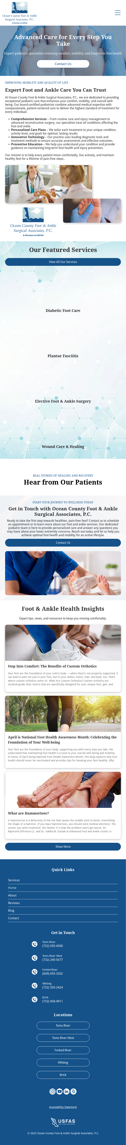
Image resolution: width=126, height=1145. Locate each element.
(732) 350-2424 (52, 987)
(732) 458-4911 (52, 1001)
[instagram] (52, 1091)
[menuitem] (63, 880)
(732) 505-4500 (52, 946)
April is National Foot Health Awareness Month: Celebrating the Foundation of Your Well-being (62, 739)
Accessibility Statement (63, 1107)
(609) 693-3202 (52, 973)
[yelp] (73, 1091)
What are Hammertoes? (28, 813)
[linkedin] (66, 1091)
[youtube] (59, 1091)
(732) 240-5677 (52, 960)
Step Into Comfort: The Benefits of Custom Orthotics (52, 666)
